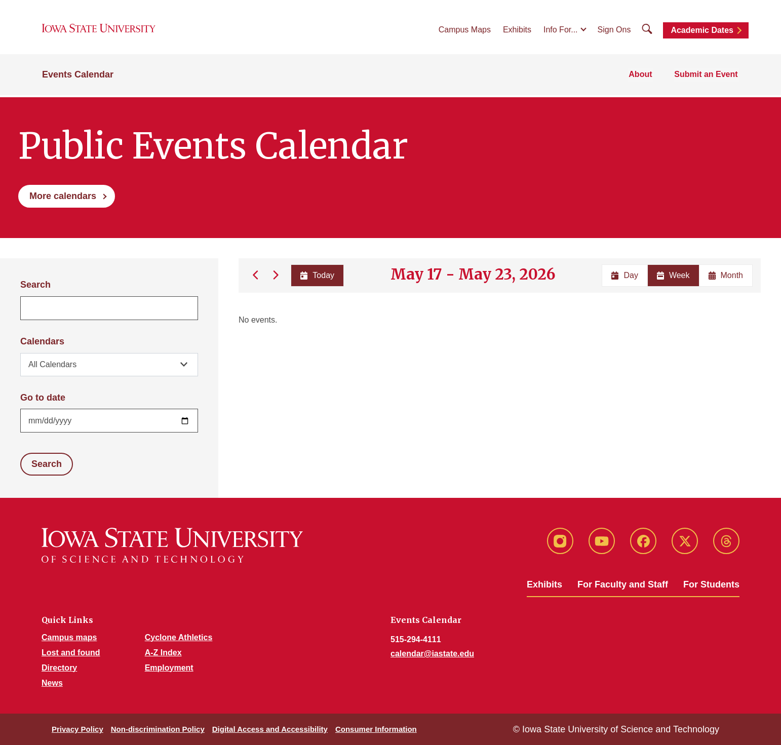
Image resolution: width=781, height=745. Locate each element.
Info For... (560, 31)
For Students (711, 584)
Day (624, 275)
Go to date (42, 398)
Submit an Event (707, 76)
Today (317, 275)
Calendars (42, 341)
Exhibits (517, 31)
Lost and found (71, 652)
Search (35, 285)
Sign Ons (614, 31)
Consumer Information (376, 729)
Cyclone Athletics (179, 637)
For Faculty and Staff (622, 584)
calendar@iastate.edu (432, 653)
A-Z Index (163, 652)
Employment (169, 667)
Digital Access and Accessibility (270, 729)
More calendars (62, 196)
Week (673, 275)
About (643, 76)
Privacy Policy (77, 729)
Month (726, 275)
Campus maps (69, 637)
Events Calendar (77, 77)
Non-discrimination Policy (158, 729)
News (52, 683)
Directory (59, 667)
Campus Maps (465, 31)
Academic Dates (702, 31)
